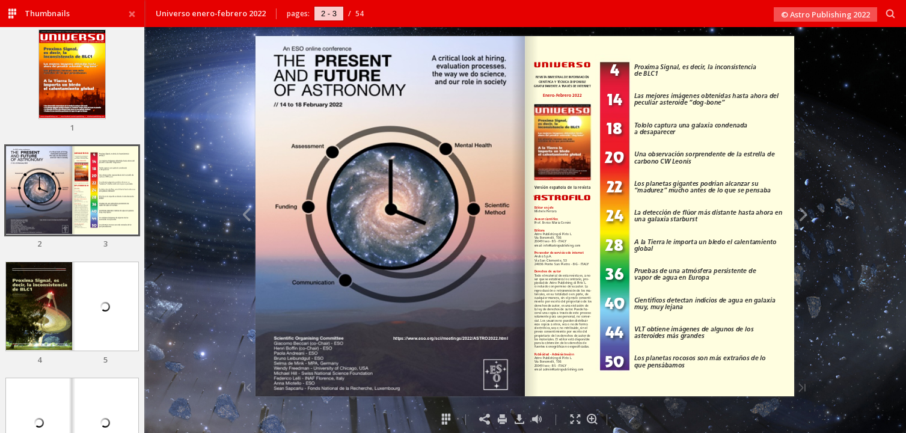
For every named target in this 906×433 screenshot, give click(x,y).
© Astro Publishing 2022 (825, 14)
